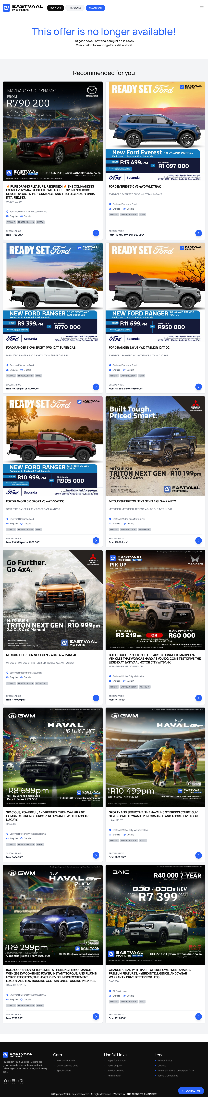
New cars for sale (66, 1060)
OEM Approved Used (67, 1065)
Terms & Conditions (168, 1075)
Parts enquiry (115, 1065)
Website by (135, 1094)
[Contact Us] (191, 1090)
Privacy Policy (165, 1060)
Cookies (162, 1065)
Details (25, 216)
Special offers (64, 1070)
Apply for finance (116, 1060)
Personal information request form (176, 1070)
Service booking (116, 1070)
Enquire (12, 216)
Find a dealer (114, 1075)
